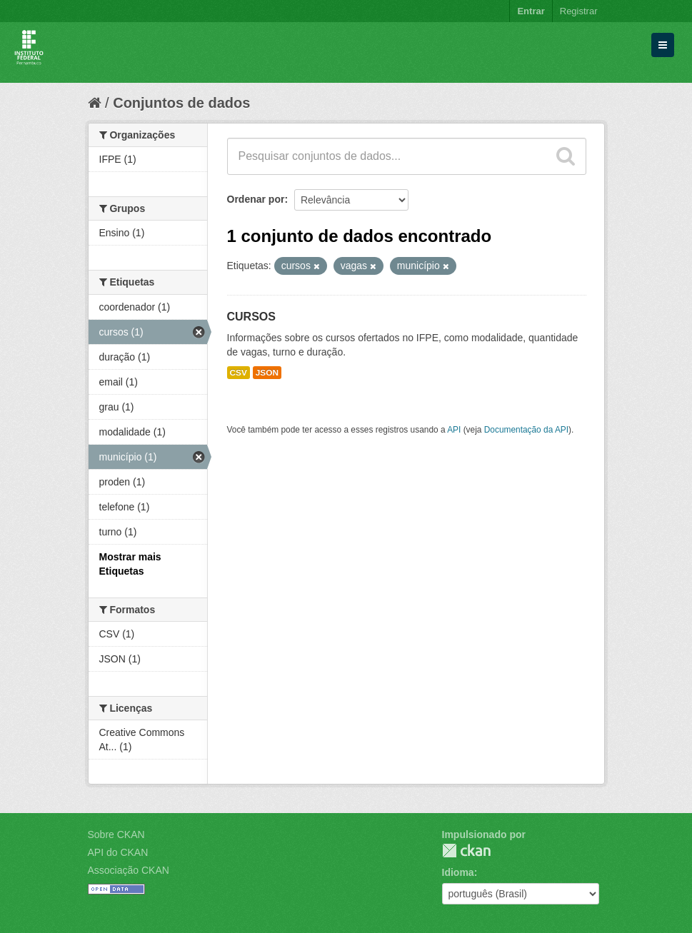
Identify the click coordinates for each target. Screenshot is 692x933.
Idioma (458, 872)
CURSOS (251, 317)
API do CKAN (118, 852)
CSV (238, 373)
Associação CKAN (128, 870)
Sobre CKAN (116, 834)
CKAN (466, 850)
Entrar (530, 11)
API (454, 430)
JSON (267, 373)
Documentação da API (526, 430)
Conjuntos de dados (181, 103)
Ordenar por (256, 199)
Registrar (579, 11)
